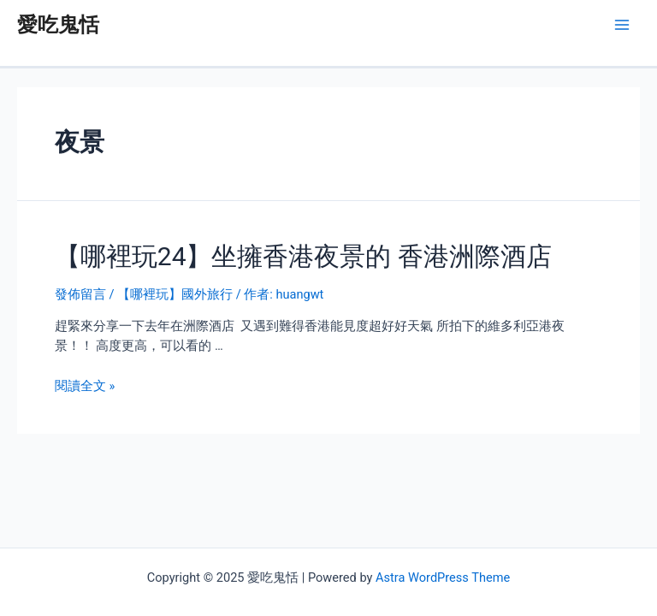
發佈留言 (80, 294)
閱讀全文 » (85, 386)
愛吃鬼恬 (58, 25)
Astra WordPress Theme (443, 577)
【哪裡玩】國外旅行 (175, 294)
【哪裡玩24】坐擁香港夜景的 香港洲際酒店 (303, 256)
